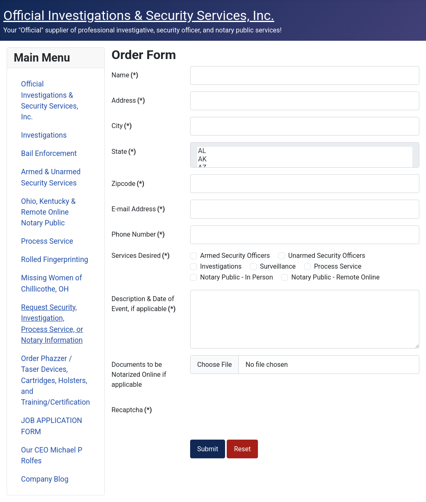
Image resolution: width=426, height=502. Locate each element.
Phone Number (138, 234)
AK (304, 159)
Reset (242, 449)
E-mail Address (138, 209)
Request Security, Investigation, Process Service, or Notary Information (52, 323)
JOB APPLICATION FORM (51, 425)
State (123, 152)
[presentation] (253, 417)
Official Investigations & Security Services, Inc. (49, 100)
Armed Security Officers (235, 256)
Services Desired (140, 256)
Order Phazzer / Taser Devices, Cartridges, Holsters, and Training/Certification (55, 380)
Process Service (47, 241)
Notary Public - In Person (236, 277)
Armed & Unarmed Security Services (51, 177)
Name (124, 75)
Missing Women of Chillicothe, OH (51, 283)
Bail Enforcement (49, 153)
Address (128, 100)
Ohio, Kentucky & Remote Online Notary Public (48, 212)
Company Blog (45, 479)
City (121, 126)
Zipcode (127, 184)
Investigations (44, 135)
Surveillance (278, 266)
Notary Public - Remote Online (335, 277)
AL (304, 151)
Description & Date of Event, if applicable (143, 304)
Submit (207, 449)
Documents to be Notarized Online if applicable (138, 374)
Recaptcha (131, 410)
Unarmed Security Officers (326, 256)
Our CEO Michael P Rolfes (51, 455)
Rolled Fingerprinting (54, 259)
